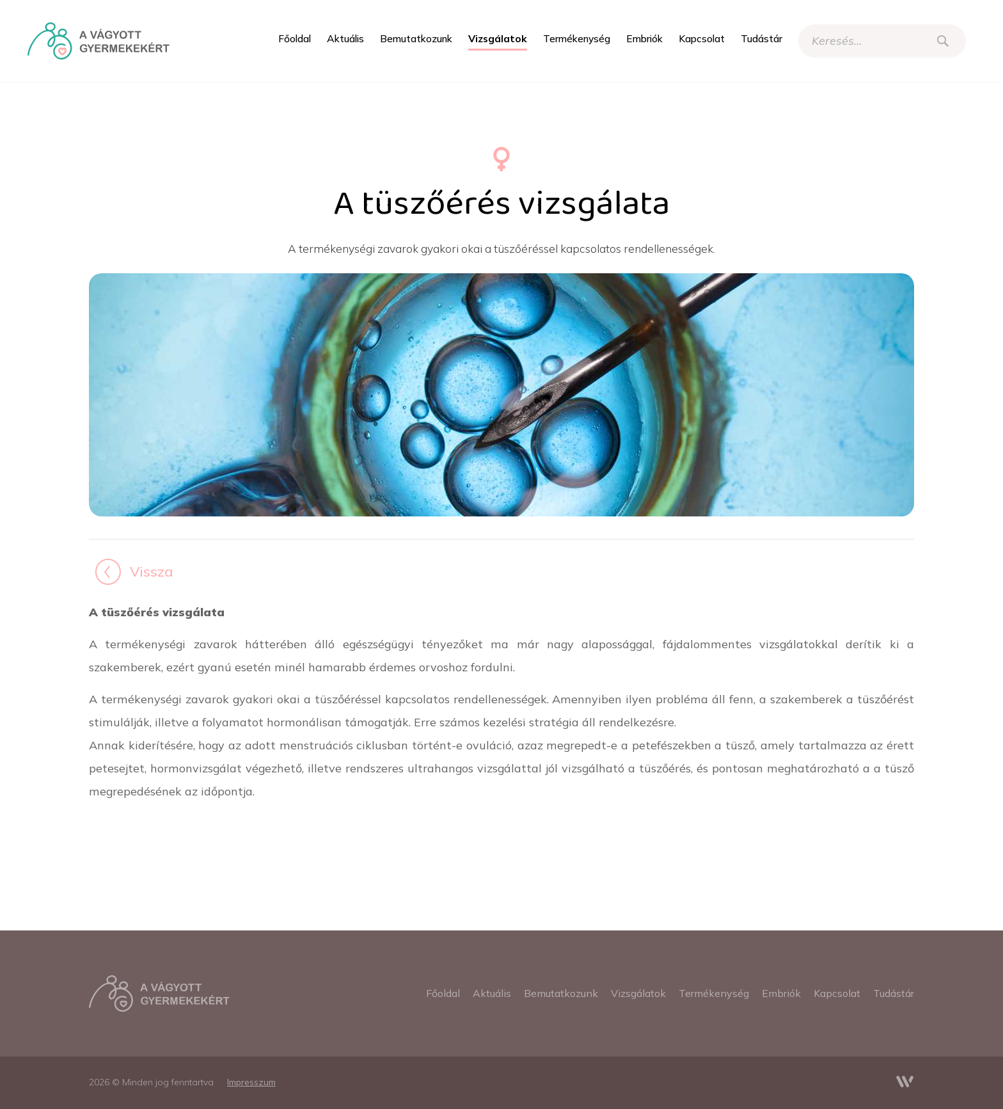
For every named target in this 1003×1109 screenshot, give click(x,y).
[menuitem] (294, 38)
